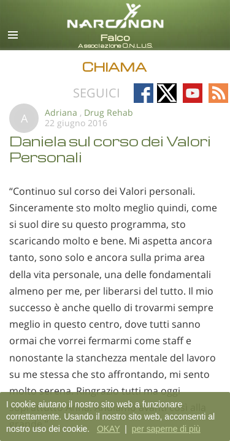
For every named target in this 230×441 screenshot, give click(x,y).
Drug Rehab (108, 112)
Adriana (61, 112)
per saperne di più (166, 429)
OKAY (108, 429)
